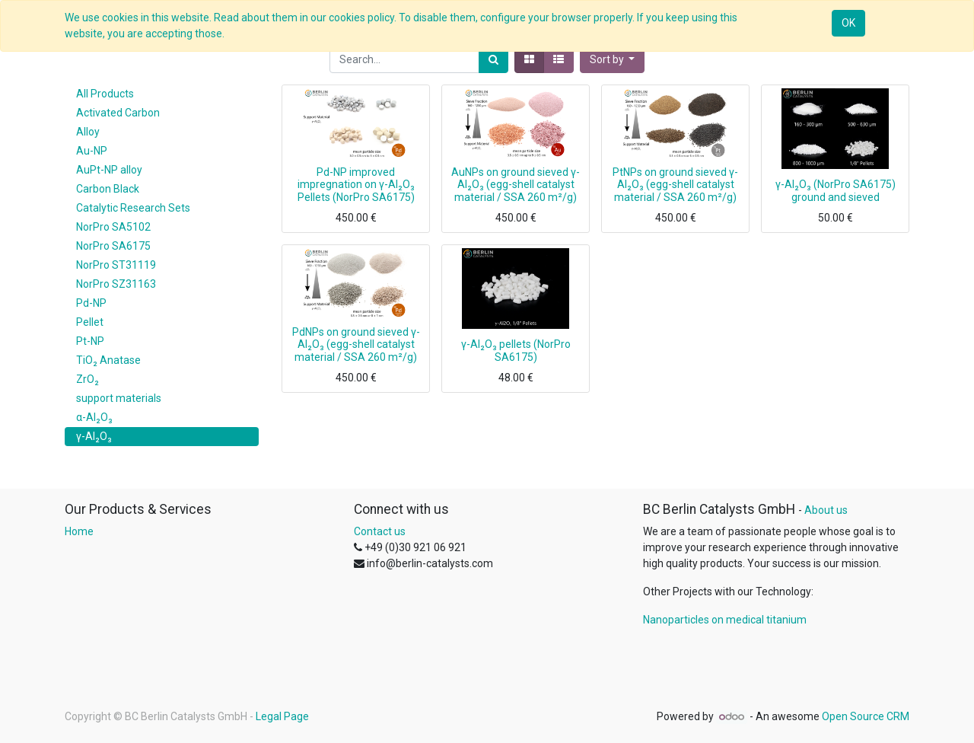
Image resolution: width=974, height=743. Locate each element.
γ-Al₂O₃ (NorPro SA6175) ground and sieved (835, 190)
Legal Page (282, 716)
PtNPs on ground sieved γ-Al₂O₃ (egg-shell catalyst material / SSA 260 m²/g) (675, 185)
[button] (612, 59)
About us (826, 510)
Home (79, 531)
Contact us (380, 531)
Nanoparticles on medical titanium (725, 620)
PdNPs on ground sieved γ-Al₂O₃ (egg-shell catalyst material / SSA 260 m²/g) (356, 345)
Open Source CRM (865, 716)
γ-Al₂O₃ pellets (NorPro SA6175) (516, 350)
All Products (105, 94)
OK (848, 23)
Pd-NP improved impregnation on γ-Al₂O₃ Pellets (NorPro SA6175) (356, 185)
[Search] (493, 59)
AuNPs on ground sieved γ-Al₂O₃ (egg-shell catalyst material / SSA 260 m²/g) (515, 185)
